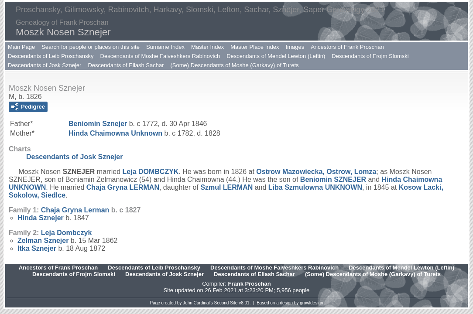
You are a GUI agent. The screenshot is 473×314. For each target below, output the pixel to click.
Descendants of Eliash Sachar (126, 65)
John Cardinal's (198, 302)
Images (295, 47)
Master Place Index (254, 47)
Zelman (43, 240)
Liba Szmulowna (315, 187)
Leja (151, 171)
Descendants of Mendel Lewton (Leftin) (275, 56)
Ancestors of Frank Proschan (347, 47)
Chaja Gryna (122, 187)
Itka (36, 248)
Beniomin (98, 123)
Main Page (21, 47)
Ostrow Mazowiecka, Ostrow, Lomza (316, 171)
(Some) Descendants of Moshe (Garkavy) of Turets (235, 65)
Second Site (226, 302)
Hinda (40, 218)
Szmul (226, 187)
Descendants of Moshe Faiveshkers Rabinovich (160, 56)
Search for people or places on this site (90, 47)
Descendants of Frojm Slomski (370, 56)
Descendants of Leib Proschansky (51, 56)
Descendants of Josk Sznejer (44, 65)
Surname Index (165, 47)
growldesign (311, 302)
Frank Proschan (249, 283)
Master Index (207, 47)
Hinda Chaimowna (115, 133)
